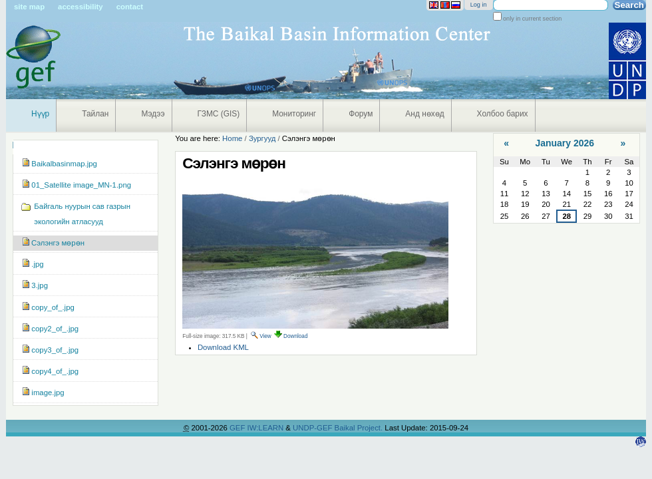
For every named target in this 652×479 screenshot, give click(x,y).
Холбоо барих (502, 113)
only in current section (532, 18)
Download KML (223, 347)
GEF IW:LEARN (257, 428)
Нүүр (40, 113)
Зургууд (262, 138)
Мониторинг (294, 113)
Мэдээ (152, 113)
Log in (478, 4)
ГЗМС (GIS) (219, 113)
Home (232, 138)
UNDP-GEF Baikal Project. (339, 428)
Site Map (29, 7)
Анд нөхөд (424, 113)
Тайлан (95, 113)
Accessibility (80, 7)
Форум (361, 113)
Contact (129, 7)
